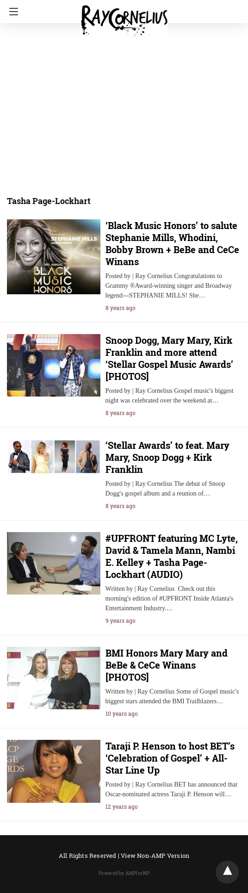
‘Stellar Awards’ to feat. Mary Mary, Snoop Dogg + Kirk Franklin (167, 457)
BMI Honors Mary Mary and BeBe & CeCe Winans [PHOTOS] (166, 665)
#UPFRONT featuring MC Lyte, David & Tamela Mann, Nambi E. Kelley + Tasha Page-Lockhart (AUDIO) (171, 556)
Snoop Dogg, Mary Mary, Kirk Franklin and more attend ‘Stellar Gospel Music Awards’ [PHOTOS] (169, 358)
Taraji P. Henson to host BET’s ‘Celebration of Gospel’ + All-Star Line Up (170, 758)
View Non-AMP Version (155, 855)
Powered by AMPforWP (124, 873)
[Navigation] (11, 11)
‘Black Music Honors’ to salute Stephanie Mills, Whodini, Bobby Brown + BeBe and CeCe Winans (172, 243)
